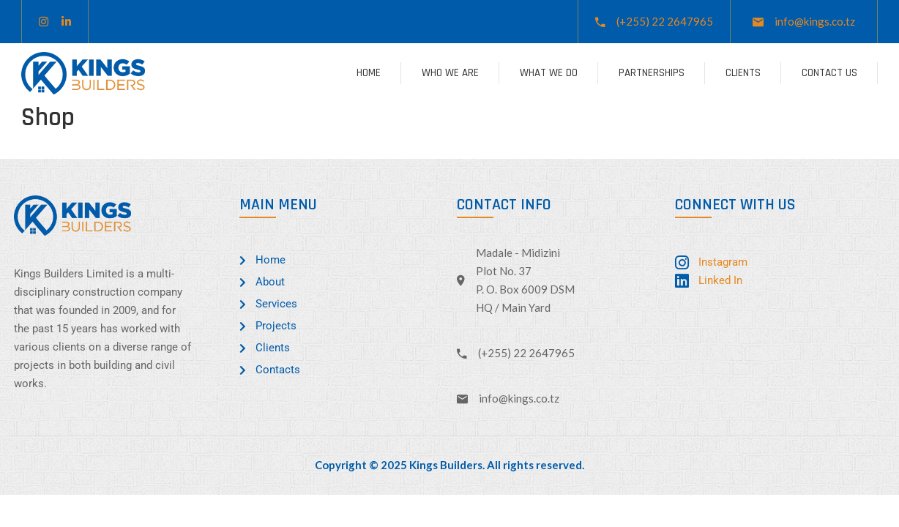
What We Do (549, 73)
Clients (743, 73)
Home (369, 73)
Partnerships (651, 73)
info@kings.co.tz (815, 21)
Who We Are (450, 73)
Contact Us (829, 73)
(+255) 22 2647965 (664, 21)
